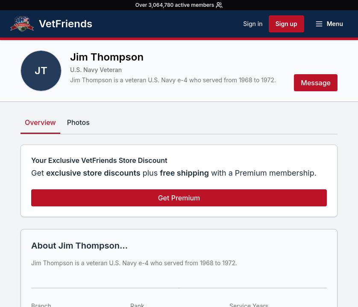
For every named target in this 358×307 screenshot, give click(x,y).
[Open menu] (329, 24)
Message (316, 82)
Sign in (252, 23)
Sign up (286, 23)
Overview (40, 122)
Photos (78, 122)
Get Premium (179, 198)
